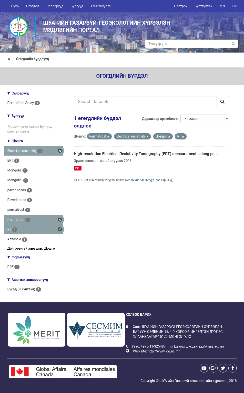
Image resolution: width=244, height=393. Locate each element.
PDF (77, 168)
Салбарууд (54, 6)
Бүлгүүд (77, 6)
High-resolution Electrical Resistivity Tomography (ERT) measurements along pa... (146, 153)
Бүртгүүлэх (203, 6)
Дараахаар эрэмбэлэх (159, 119)
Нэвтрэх (180, 6)
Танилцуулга (101, 6)
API (80, 180)
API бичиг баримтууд (140, 180)
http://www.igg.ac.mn (164, 351)
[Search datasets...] (145, 101)
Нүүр (15, 6)
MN (222, 6)
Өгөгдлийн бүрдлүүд (32, 59)
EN (234, 6)
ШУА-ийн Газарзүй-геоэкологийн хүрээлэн (193, 381)
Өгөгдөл (32, 6)
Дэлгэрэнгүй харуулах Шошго (31, 248)
